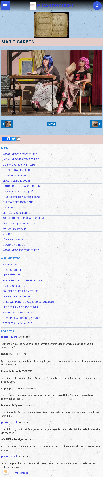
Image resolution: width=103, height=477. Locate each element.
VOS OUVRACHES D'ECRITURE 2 (21, 159)
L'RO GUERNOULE (13, 270)
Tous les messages (15, 473)
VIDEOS (7, 234)
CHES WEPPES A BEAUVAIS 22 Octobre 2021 (28, 301)
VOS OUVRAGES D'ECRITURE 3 (20, 154)
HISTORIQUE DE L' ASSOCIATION (21, 186)
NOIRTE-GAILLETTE (14, 285)
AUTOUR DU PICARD (14, 228)
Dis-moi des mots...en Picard (19, 164)
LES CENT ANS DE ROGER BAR (20, 307)
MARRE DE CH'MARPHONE (18, 312)
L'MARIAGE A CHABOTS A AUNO (21, 318)
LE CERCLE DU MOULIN (16, 180)
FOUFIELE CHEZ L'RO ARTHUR (20, 291)
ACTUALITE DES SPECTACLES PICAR (24, 218)
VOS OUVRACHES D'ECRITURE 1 (21, 250)
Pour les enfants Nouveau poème (21, 196)
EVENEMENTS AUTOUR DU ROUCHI (23, 280)
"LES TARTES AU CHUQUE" (18, 191)
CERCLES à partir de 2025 (17, 323)
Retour (51, 124)
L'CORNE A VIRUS (13, 239)
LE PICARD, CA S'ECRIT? (16, 212)
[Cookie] (6, 471)
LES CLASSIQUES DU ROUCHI (19, 223)
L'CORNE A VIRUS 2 (14, 244)
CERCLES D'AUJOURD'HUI (17, 170)
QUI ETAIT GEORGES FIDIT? (18, 202)
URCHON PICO (11, 207)
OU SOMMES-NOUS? (14, 175)
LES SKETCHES (11, 275)
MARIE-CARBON (12, 264)
